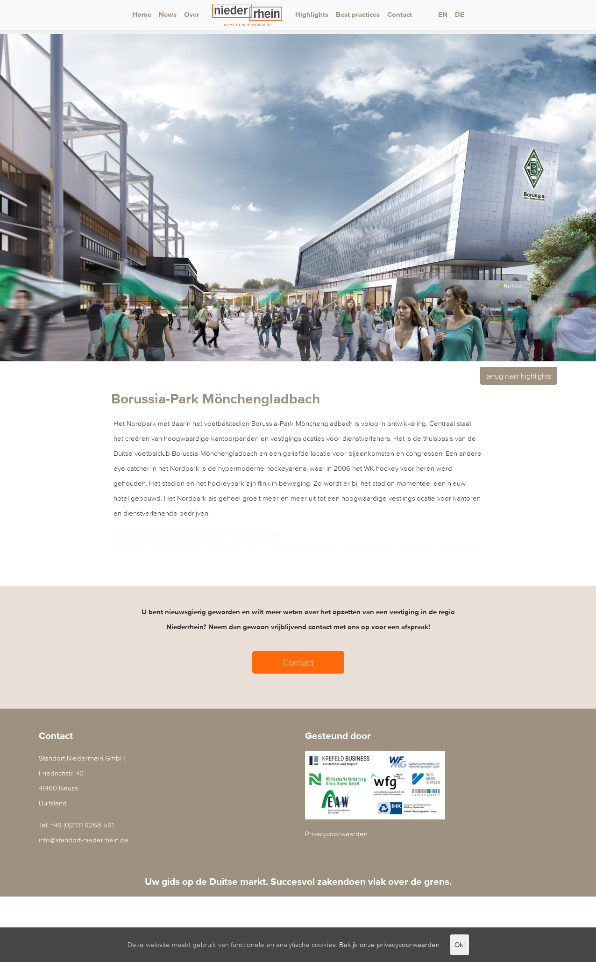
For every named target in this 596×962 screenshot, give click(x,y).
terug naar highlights (518, 376)
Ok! (459, 944)
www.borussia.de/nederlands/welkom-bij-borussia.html (197, 535)
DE (459, 14)
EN (442, 14)
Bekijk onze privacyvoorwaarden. (390, 944)
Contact (399, 14)
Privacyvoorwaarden (336, 834)
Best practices (358, 14)
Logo (247, 15)
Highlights (311, 14)
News (168, 14)
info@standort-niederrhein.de (83, 840)
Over (191, 14)
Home (141, 14)
